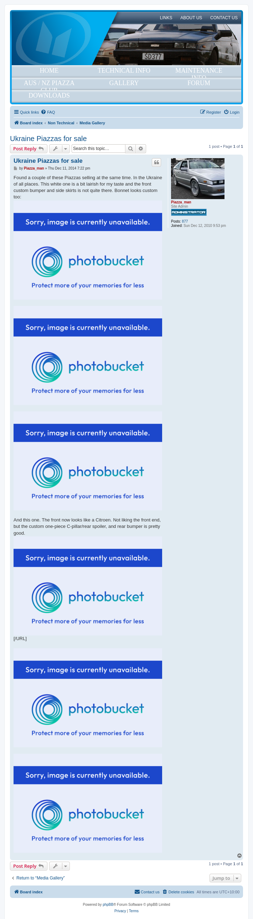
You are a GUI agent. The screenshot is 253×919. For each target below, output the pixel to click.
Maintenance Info (198, 72)
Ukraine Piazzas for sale (48, 138)
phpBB (108, 905)
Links (166, 17)
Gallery (124, 83)
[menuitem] (48, 112)
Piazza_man (181, 202)
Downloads (49, 95)
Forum (198, 83)
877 (185, 221)
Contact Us (224, 17)
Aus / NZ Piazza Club (49, 84)
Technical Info (124, 70)
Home (49, 70)
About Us (191, 17)
